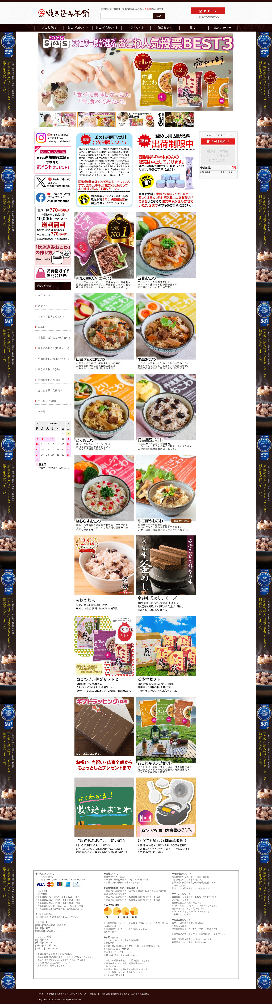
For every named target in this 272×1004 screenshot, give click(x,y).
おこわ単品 (49, 27)
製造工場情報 (143, 994)
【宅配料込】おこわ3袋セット (54, 337)
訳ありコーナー (222, 27)
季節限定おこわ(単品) (49, 379)
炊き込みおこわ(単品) (49, 369)
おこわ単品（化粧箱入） (51, 390)
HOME (41, 994)
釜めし (194, 27)
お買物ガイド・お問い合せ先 (69, 994)
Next (229, 72)
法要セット (165, 27)
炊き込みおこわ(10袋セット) (53, 348)
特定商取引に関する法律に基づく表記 (118, 994)
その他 (41, 411)
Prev (42, 72)
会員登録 (50, 994)
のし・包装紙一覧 (92, 994)
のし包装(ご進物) (47, 401)
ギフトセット (136, 27)
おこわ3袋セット (78, 27)
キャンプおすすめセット (51, 316)
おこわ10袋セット (107, 27)
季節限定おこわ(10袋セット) (53, 358)
